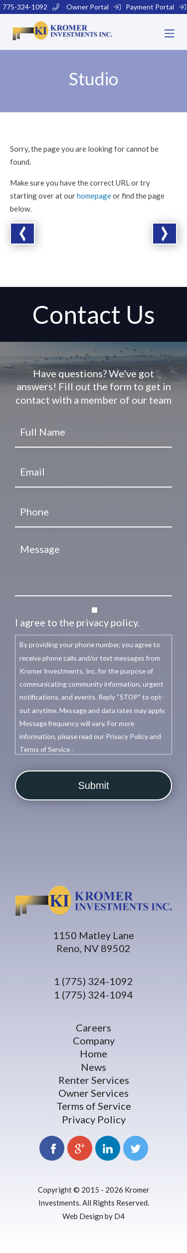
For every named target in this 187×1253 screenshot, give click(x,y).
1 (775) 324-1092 (93, 981)
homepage (94, 195)
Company (94, 1040)
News (93, 1067)
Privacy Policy (94, 1119)
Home (93, 1053)
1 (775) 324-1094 (93, 995)
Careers (93, 1027)
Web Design (82, 1216)
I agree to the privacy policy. (77, 622)
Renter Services (93, 1080)
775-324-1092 (30, 6)
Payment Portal (156, 6)
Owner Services (93, 1093)
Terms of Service (93, 1106)
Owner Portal (93, 6)
